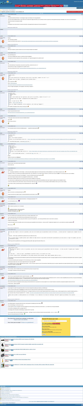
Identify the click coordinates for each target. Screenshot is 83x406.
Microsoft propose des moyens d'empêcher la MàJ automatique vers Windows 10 (14, 397)
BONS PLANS (47, 6)
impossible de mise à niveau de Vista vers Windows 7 (10, 394)
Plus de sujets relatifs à (41, 401)
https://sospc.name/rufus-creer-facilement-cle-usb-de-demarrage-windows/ (20, 84)
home (25, 141)
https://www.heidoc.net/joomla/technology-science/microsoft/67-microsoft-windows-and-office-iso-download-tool (39, 41)
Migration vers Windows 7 (5, 393)
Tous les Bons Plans (79, 336)
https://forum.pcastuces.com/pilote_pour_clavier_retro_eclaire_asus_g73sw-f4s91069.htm (22, 280)
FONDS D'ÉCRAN (55, 6)
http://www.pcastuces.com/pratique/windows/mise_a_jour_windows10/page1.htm (32, 68)
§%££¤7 (15, 306)
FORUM (66, 6)
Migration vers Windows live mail (6, 391)
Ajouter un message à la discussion (75, 11)
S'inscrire (75, 1)
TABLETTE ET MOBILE (39, 6)
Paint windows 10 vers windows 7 (7, 398)
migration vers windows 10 (5, 387)
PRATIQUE (23, 6)
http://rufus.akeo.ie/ (13, 83)
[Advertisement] (41, 377)
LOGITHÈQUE (30, 6)
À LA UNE (17, 6)
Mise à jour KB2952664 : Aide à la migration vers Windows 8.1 (11, 390)
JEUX (61, 6)
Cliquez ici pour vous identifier (20, 319)
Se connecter (80, 1)
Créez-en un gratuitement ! (27, 322)
